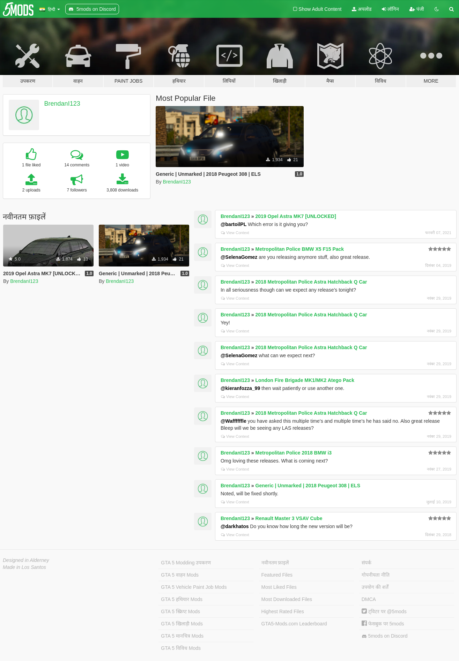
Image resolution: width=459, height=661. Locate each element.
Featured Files (277, 575)
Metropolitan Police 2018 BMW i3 (294, 453)
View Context (235, 233)
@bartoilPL (233, 224)
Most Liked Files (279, 587)
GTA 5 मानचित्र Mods (182, 636)
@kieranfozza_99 (240, 388)
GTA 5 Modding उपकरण (186, 562)
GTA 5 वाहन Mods (180, 575)
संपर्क (366, 562)
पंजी (416, 9)
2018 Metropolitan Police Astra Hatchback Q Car (311, 282)
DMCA (369, 599)
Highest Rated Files (282, 611)
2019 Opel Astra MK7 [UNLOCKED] (296, 216)
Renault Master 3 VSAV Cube (289, 518)
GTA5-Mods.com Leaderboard (294, 623)
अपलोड (361, 9)
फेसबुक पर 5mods (383, 624)
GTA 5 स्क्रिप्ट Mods (180, 611)
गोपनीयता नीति (376, 575)
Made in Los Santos (24, 567)
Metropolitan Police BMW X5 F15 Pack (300, 249)
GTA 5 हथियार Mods (181, 599)
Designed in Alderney (26, 560)
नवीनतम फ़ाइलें (275, 562)
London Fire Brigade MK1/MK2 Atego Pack (305, 380)
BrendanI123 (62, 103)
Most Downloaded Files (286, 599)
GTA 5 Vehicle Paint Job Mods (194, 587)
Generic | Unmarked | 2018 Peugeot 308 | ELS (308, 485)
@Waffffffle (233, 421)
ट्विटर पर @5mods (384, 611)
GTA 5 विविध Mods (181, 648)
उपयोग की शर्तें (375, 587)
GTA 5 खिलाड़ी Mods (182, 623)
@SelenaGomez (239, 257)
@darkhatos (235, 526)
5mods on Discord (385, 636)
